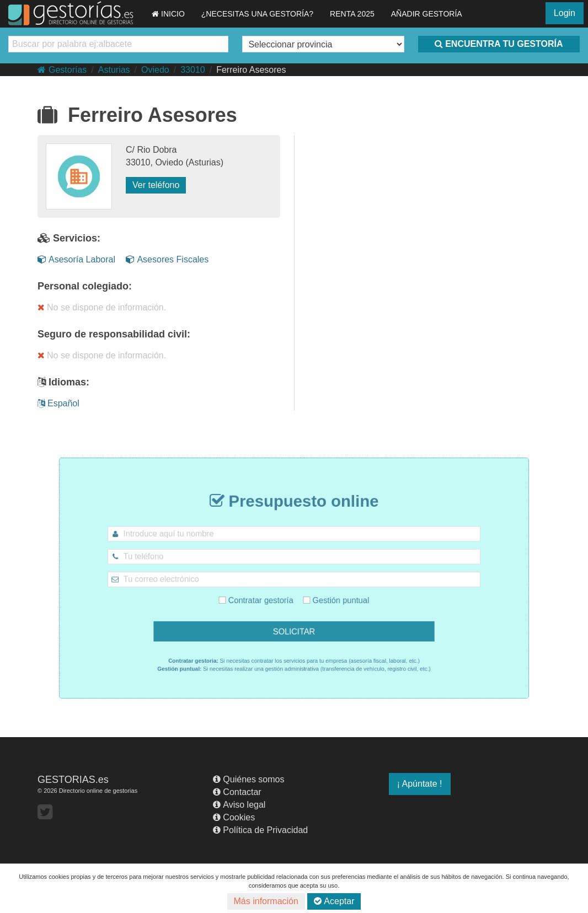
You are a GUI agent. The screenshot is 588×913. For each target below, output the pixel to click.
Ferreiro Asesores (251, 69)
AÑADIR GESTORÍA (426, 13)
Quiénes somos (248, 779)
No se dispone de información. (102, 307)
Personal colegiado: (85, 286)
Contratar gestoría (263, 596)
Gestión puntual (329, 596)
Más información (266, 901)
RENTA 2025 (352, 13)
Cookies (234, 817)
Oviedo (155, 69)
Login (564, 13)
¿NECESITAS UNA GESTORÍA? (257, 13)
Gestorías (62, 69)
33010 (192, 69)
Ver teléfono (155, 185)
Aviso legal (239, 804)
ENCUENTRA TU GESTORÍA (499, 44)
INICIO (168, 13)
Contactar (237, 792)
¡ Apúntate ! (419, 783)
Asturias (114, 69)
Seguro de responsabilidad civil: (114, 334)
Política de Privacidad (260, 830)
